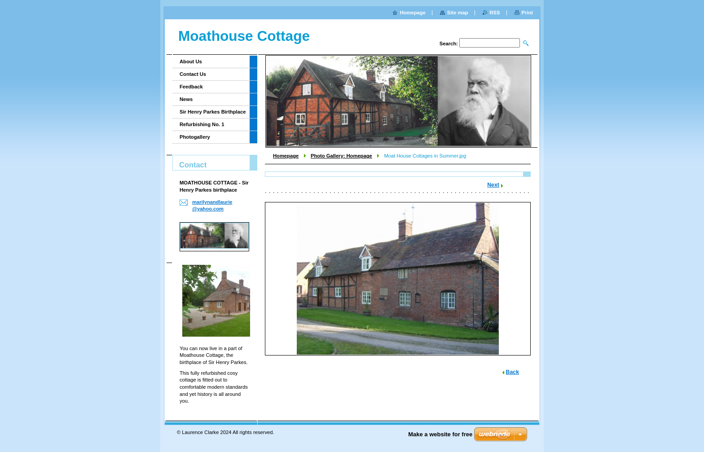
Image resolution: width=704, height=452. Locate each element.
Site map (457, 12)
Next (493, 185)
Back (512, 372)
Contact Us (193, 74)
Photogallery (195, 137)
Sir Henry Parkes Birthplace (213, 111)
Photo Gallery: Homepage (341, 155)
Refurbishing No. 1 (202, 124)
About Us (191, 61)
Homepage (286, 155)
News (186, 99)
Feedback (191, 86)
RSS (495, 12)
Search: (449, 43)
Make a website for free (440, 434)
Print (527, 12)
